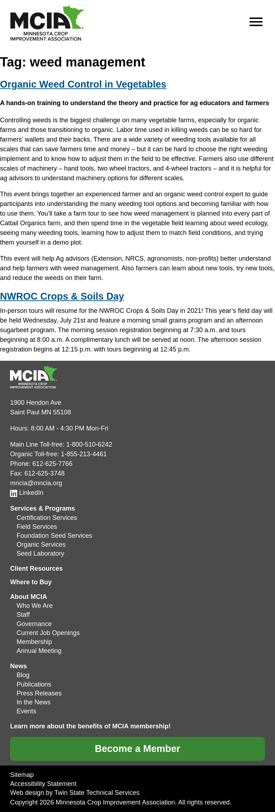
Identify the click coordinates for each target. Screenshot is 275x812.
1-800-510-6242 (89, 444)
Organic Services (41, 544)
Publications (33, 684)
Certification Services (46, 517)
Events (26, 711)
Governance (34, 624)
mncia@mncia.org (36, 483)
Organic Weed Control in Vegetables (83, 84)
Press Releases (39, 693)
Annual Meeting (38, 650)
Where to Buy (31, 582)
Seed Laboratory (40, 553)
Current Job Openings (47, 632)
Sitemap (22, 774)
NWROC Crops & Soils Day (62, 296)
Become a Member (137, 748)
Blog (22, 675)
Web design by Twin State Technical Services (74, 792)
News (18, 666)
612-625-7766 (52, 463)
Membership (34, 641)
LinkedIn (26, 492)
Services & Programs (42, 508)
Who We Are (34, 605)
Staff (23, 614)
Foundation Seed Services (54, 535)
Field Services (36, 526)
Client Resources (36, 568)
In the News (33, 702)
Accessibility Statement (43, 783)
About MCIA (28, 596)
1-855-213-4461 (84, 454)
